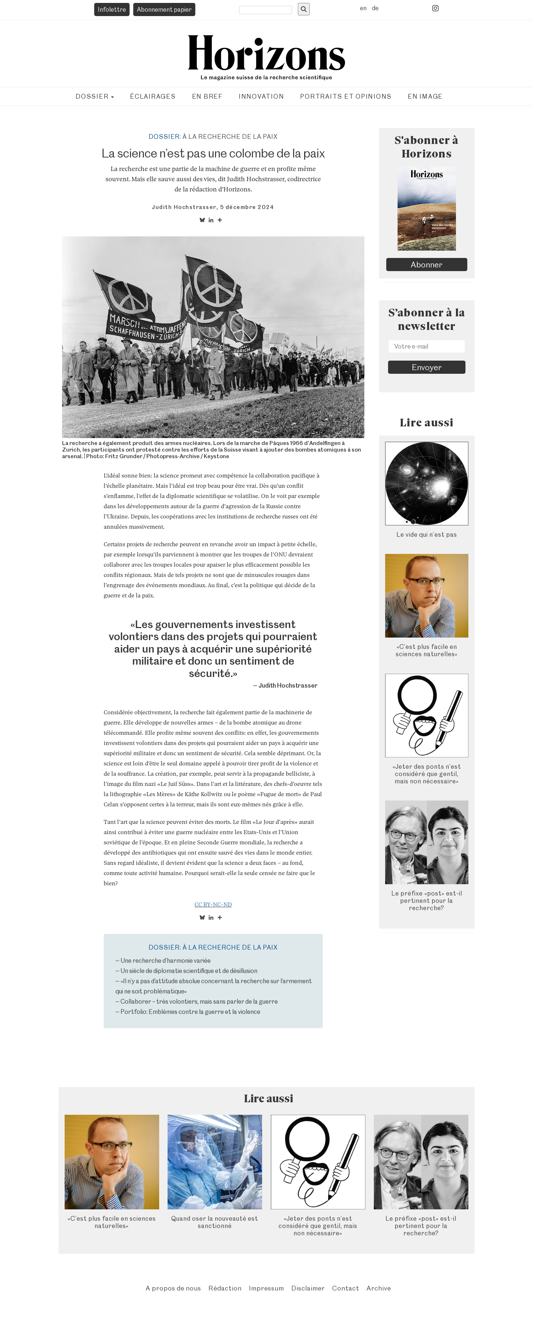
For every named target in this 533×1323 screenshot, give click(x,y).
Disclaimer (308, 1288)
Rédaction (225, 1288)
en (363, 8)
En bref (207, 96)
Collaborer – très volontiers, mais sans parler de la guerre (199, 1001)
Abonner (426, 264)
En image (425, 96)
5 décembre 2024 (247, 207)
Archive (379, 1288)
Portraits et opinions (346, 96)
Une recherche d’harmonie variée (165, 960)
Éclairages (153, 96)
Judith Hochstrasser (184, 207)
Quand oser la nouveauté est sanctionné (214, 1222)
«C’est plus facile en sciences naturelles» (427, 650)
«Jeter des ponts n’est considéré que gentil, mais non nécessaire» (426, 774)
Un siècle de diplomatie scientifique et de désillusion (188, 970)
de (375, 8)
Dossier (95, 96)
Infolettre (112, 9)
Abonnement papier (164, 9)
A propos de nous (173, 1288)
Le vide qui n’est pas (426, 534)
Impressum (266, 1288)
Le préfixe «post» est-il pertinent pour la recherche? (426, 901)
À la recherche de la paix (230, 136)
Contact (345, 1288)
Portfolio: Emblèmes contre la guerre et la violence (190, 1011)
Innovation (261, 96)
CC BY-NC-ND (213, 904)
